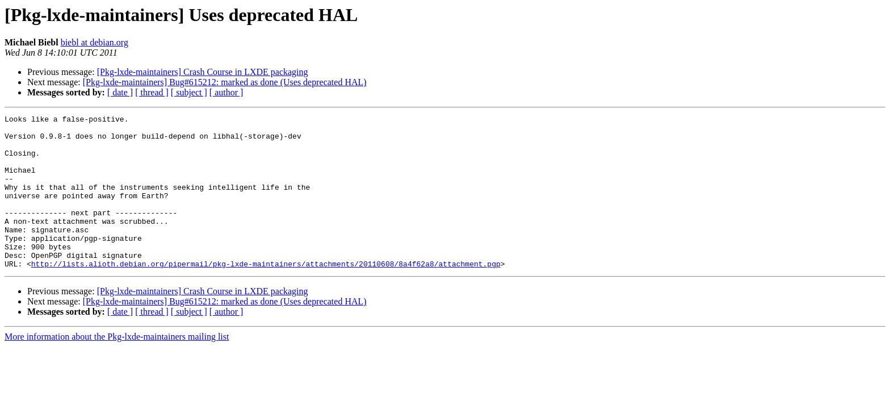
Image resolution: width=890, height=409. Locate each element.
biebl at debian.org (94, 42)
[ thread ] (152, 92)
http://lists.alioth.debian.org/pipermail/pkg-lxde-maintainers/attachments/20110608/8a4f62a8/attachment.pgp (266, 294)
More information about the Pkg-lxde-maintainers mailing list (117, 367)
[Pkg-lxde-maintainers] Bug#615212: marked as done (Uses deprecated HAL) (225, 82)
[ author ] (226, 92)
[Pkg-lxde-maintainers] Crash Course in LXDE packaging (202, 72)
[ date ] (120, 92)
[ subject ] (189, 92)
